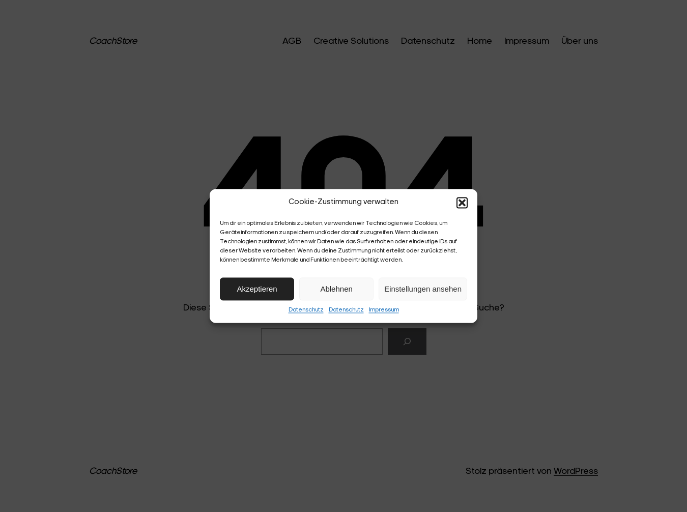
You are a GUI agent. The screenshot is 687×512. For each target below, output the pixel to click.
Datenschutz (306, 310)
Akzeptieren (257, 289)
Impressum (384, 310)
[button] (462, 202)
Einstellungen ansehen (423, 289)
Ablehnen (336, 289)
